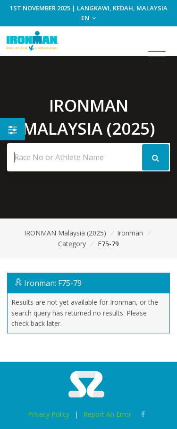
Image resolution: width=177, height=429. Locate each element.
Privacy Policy (48, 414)
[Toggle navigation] (156, 56)
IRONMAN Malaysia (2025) (65, 232)
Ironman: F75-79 (53, 283)
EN (88, 18)
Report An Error (107, 414)
